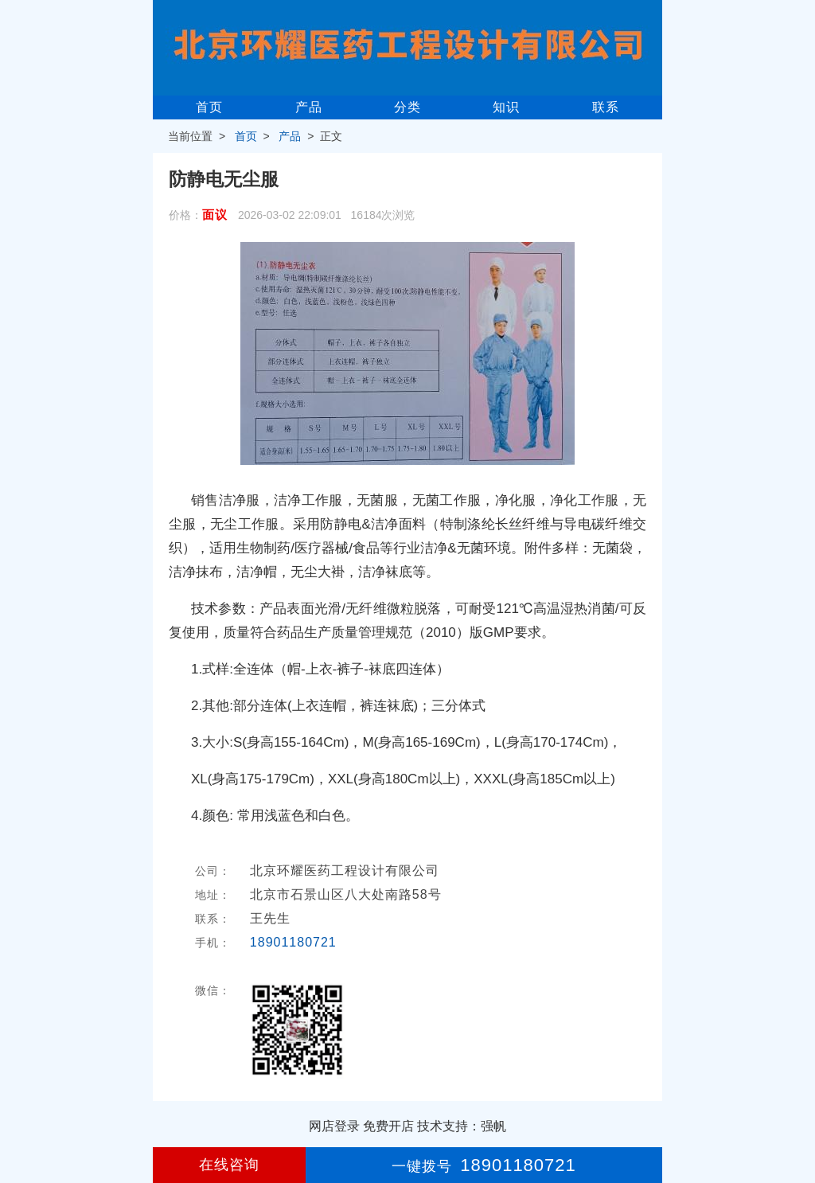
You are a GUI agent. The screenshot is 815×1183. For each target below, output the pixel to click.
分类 (407, 107)
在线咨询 (229, 1165)
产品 (308, 107)
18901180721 (293, 942)
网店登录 (334, 1126)
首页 (209, 107)
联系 (605, 107)
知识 (506, 107)
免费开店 (388, 1126)
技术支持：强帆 (461, 1126)
